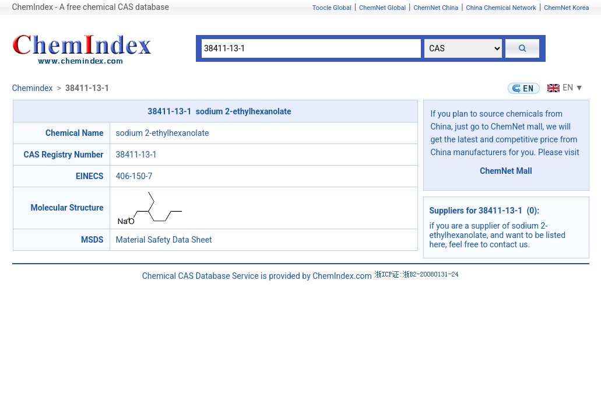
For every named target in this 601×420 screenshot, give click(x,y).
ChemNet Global (382, 8)
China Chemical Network (501, 8)
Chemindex (32, 88)
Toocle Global (332, 8)
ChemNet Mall (506, 171)
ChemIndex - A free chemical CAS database (90, 7)
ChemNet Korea (566, 8)
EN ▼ (563, 87)
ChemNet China (435, 8)
